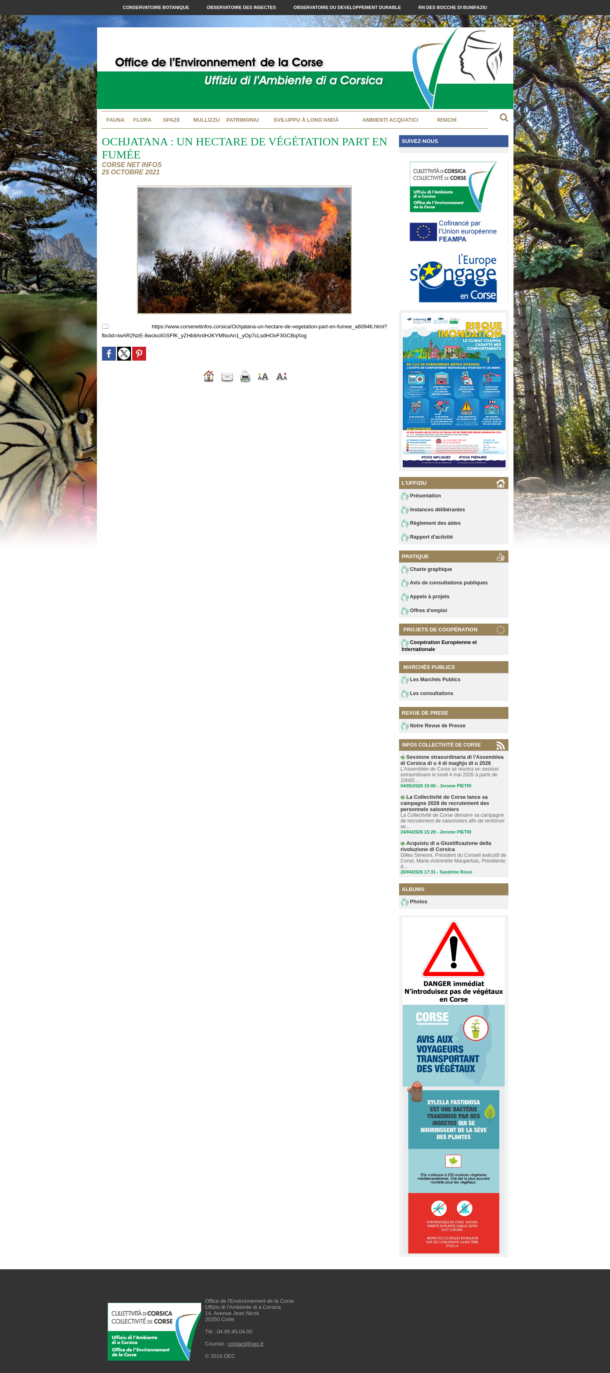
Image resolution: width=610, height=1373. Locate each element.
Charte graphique (426, 570)
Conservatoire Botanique (156, 7)
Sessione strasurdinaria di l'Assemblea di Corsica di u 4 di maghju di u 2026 (452, 761)
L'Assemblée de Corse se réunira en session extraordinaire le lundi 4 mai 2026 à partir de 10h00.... (449, 775)
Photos (414, 901)
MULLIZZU (206, 120)
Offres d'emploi (424, 612)
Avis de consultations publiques (443, 584)
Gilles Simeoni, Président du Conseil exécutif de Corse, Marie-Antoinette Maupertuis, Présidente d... (453, 859)
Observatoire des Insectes (242, 7)
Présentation (421, 496)
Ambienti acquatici (390, 120)
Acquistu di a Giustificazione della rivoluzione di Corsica (443, 845)
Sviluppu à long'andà (306, 120)
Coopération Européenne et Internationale (438, 646)
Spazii (171, 120)
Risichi (447, 120)
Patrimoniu (242, 120)
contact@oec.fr (246, 1343)
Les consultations (427, 695)
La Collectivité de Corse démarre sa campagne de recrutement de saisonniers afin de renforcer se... (452, 820)
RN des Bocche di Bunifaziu (453, 7)
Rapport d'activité (426, 538)
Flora (142, 120)
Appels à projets (425, 598)
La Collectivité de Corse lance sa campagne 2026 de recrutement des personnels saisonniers (442, 802)
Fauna (115, 120)
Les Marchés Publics (430, 681)
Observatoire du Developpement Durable (347, 7)
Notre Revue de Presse (433, 727)
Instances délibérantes (432, 510)
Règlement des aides (430, 524)
